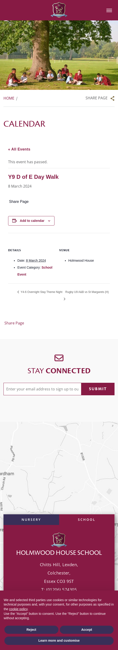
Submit (98, 389)
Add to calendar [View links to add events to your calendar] (32, 221)
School (87, 519)
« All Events (19, 149)
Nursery (31, 519)
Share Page (97, 97)
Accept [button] (86, 629)
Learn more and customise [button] (59, 640)
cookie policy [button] (18, 609)
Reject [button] (31, 629)
